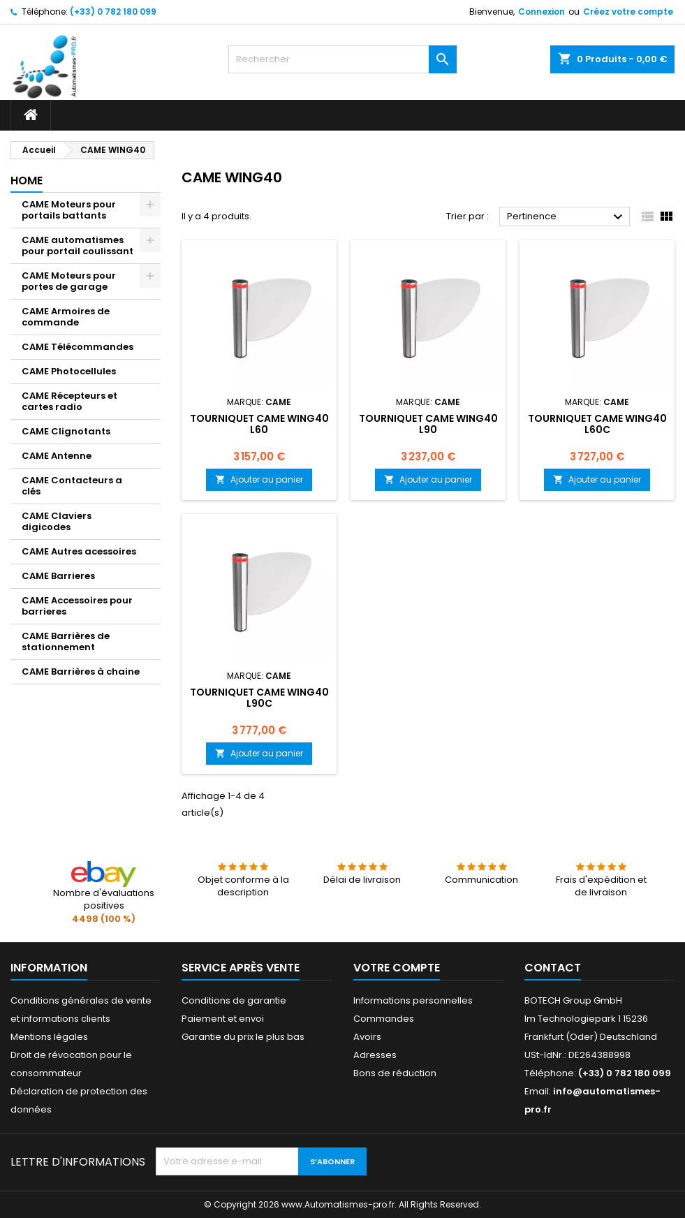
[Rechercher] (342, 59)
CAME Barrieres (58, 575)
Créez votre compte (628, 11)
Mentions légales (49, 1036)
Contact (552, 968)
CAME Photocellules (69, 371)
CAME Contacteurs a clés (72, 486)
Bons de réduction (394, 1073)
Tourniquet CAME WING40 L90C (259, 697)
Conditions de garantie (234, 1000)
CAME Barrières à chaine (81, 671)
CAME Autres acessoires (79, 551)
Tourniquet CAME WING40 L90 (428, 423)
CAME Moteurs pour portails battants (69, 210)
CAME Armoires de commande (66, 316)
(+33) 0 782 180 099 (113, 11)
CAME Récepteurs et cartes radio (69, 401)
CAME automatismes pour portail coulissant (77, 245)
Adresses (375, 1055)
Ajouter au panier (259, 479)
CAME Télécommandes (77, 346)
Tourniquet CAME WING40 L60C (597, 423)
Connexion (541, 11)
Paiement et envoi (223, 1018)
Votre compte (396, 968)
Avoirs (367, 1036)
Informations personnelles (413, 1000)
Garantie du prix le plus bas (243, 1036)
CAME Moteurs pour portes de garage (69, 281)
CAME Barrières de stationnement (66, 641)
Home (26, 181)
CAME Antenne (56, 455)
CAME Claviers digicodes (56, 521)
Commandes (383, 1018)
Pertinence (566, 217)
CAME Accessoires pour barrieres (77, 606)
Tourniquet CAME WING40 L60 (259, 423)
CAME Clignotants (66, 431)
